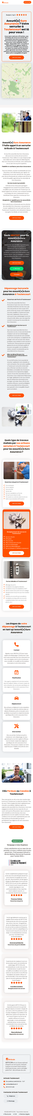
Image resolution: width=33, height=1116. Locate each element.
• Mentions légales (24, 1114)
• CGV (15, 1114)
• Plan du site (7, 1114)
